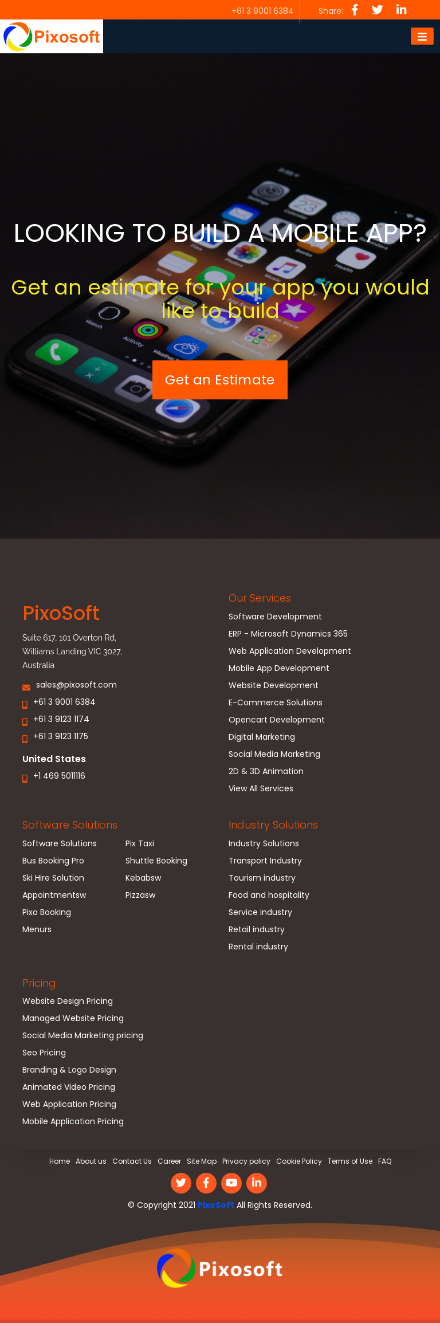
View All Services (261, 790)
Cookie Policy (299, 1162)
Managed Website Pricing (73, 1019)
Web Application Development (290, 652)
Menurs (37, 931)
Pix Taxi (139, 845)
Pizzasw (140, 896)
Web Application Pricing (69, 1105)
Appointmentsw (54, 896)
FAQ (384, 1162)
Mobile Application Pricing (73, 1123)
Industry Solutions (273, 825)
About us (91, 1162)
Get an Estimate (220, 380)
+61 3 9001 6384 (64, 703)
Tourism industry (262, 879)
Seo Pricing (44, 1054)
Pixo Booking (46, 913)
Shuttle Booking (156, 862)
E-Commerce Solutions (276, 704)
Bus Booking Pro (53, 862)
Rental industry (258, 948)
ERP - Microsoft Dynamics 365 (288, 635)
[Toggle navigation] (422, 36)
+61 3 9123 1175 (60, 737)
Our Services (260, 598)
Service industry (260, 913)
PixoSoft (216, 1205)
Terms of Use (350, 1162)
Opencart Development (277, 721)
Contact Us (132, 1162)
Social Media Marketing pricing (82, 1037)
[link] (220, 1272)
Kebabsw (143, 879)
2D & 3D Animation (266, 773)
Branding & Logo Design (69, 1071)
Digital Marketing (262, 738)
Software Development (275, 618)
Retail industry (257, 931)
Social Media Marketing (274, 755)
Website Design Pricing (67, 1002)
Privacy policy (246, 1162)
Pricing (39, 983)
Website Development (274, 687)
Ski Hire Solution (53, 879)
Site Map (202, 1162)
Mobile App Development (279, 669)
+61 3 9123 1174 (61, 720)
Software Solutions (69, 825)
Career (169, 1162)
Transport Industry (265, 862)
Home (59, 1162)
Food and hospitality (269, 896)
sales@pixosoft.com (76, 685)
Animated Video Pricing (68, 1088)
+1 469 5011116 (59, 777)
